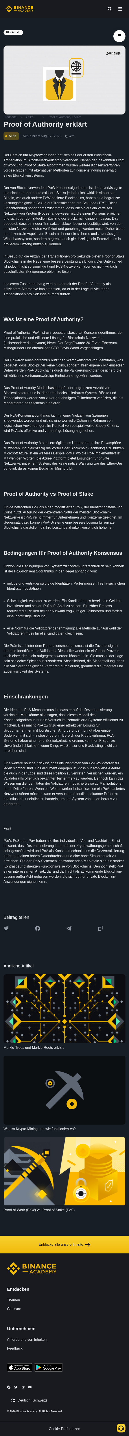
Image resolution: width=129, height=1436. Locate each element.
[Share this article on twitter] (6, 928)
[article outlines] (119, 36)
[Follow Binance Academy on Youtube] (30, 1387)
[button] (120, 8)
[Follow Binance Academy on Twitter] (16, 1387)
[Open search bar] (108, 9)
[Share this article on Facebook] (37, 928)
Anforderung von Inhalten (27, 1339)
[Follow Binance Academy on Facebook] (9, 1387)
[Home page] (19, 8)
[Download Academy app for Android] (48, 1368)
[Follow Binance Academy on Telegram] (23, 1387)
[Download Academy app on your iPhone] (19, 1368)
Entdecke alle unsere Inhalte (64, 1244)
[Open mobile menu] (120, 9)
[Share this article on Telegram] (69, 928)
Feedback (14, 1348)
